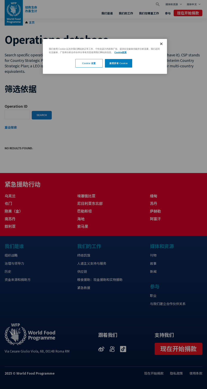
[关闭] (161, 43)
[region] (105, 56)
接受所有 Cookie (118, 63)
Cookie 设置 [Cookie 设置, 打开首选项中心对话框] (89, 63)
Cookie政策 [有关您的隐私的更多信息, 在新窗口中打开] (120, 52)
